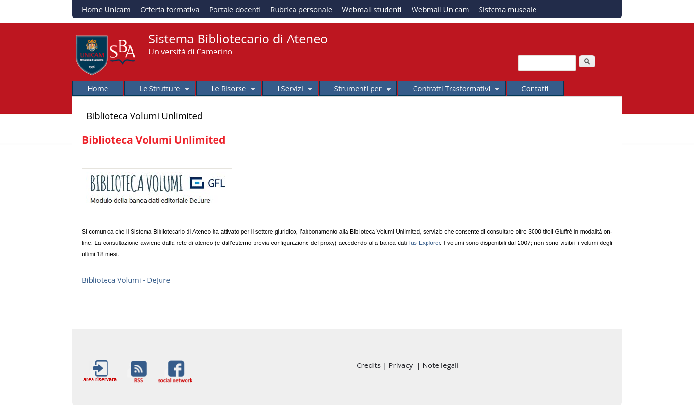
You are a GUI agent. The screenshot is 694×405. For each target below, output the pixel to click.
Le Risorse (225, 89)
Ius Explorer (424, 243)
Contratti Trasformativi (448, 89)
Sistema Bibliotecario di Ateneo (238, 38)
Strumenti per (355, 89)
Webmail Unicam (440, 9)
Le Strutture (156, 89)
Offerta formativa (170, 9)
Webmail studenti (371, 9)
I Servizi (287, 89)
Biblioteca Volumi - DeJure (126, 279)
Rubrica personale (301, 9)
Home (97, 88)
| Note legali (437, 365)
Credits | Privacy (386, 365)
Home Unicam (106, 9)
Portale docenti (235, 9)
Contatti (535, 88)
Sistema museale (508, 9)
